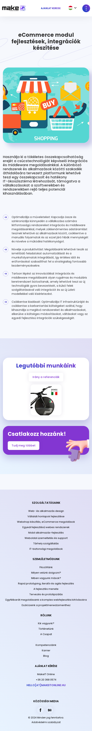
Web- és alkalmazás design (46, 511)
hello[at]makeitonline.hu (46, 685)
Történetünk (46, 629)
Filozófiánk (46, 567)
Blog (46, 656)
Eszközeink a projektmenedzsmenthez (46, 605)
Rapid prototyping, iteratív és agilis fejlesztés (46, 583)
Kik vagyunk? (46, 623)
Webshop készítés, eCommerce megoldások (46, 522)
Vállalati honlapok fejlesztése (46, 516)
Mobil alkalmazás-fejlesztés (46, 532)
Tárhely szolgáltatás (46, 543)
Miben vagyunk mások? (46, 578)
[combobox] (71, 8)
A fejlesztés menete (46, 589)
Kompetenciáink (46, 645)
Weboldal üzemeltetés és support (46, 538)
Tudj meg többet (23, 445)
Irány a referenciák (46, 377)
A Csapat (46, 634)
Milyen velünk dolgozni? (46, 573)
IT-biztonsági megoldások (46, 549)
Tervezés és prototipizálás (46, 594)
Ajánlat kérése (51, 8)
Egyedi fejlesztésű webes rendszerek (46, 527)
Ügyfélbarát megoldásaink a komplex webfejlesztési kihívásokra (46, 600)
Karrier (46, 650)
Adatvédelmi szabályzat (46, 722)
